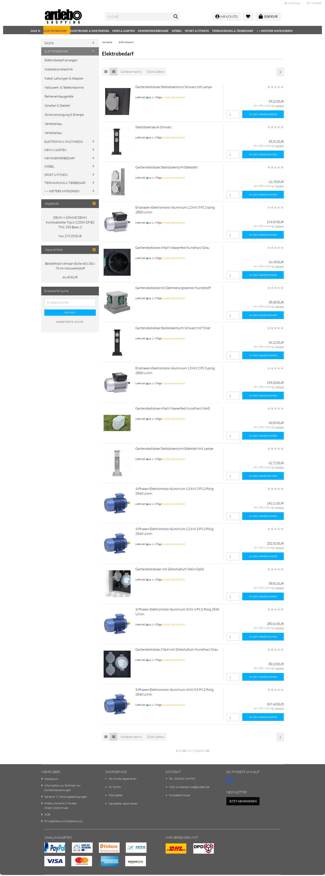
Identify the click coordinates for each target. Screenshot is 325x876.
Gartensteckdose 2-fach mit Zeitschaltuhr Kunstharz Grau (176, 649)
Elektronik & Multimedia (89, 31)
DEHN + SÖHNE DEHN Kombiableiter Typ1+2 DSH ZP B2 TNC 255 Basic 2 (70, 222)
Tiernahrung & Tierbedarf (232, 31)
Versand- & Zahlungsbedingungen (65, 796)
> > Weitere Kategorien (274, 31)
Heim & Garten (123, 31)
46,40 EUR (70, 277)
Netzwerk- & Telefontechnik (64, 87)
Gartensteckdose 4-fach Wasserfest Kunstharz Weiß (172, 408)
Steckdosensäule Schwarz (153, 127)
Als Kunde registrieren (123, 778)
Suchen (70, 312)
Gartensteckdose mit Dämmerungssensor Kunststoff (173, 288)
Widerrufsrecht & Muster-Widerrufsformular (61, 805)
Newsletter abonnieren (123, 803)
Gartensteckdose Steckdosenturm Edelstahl (166, 167)
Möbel (177, 31)
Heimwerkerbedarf (153, 31)
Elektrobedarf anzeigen (61, 60)
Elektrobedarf (55, 31)
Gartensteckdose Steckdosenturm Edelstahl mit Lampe (174, 448)
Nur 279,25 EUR (70, 236)
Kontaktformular (179, 795)
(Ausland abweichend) (173, 97)
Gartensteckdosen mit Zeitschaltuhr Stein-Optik (169, 569)
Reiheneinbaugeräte (59, 96)
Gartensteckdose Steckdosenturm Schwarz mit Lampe (173, 87)
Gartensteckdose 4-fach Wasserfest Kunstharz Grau (172, 247)
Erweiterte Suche (70, 321)
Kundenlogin (293, 3)
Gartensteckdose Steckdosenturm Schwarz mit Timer (173, 328)
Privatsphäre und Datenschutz (63, 821)
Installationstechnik (59, 69)
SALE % (35, 31)
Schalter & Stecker (57, 105)
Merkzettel (314, 3)
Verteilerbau (53, 124)
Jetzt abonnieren (243, 801)
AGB (47, 814)
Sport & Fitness (197, 31)
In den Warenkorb (263, 114)
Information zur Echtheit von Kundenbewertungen (62, 788)
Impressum (51, 779)
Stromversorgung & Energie (64, 114)
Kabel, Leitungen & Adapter (64, 78)
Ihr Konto (115, 787)
